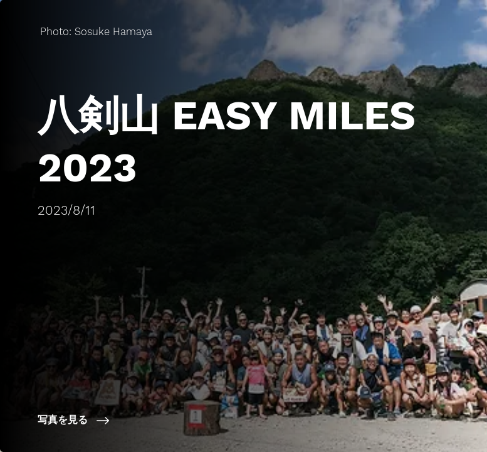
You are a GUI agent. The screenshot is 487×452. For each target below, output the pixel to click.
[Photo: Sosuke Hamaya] (95, 32)
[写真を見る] (153, 421)
